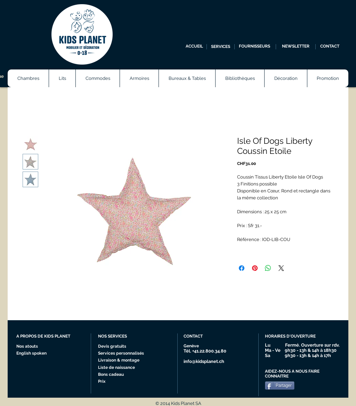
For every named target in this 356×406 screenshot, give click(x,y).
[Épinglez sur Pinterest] (255, 268)
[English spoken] (38, 353)
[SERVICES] (221, 46)
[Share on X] (281, 268)
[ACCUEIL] (194, 46)
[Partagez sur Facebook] (241, 268)
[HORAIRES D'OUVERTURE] (293, 336)
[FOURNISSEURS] (254, 46)
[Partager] (279, 385)
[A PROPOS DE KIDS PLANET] (46, 336)
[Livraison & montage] (120, 360)
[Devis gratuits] (113, 346)
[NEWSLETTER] (295, 46)
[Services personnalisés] (123, 353)
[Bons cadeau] (118, 375)
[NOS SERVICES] (124, 336)
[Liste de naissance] (118, 368)
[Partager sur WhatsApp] (268, 268)
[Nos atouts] (29, 346)
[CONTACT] (330, 46)
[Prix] (118, 382)
